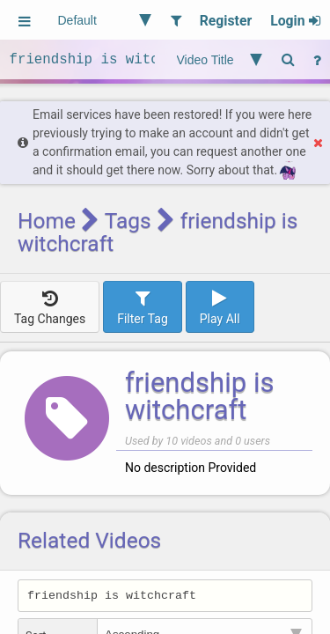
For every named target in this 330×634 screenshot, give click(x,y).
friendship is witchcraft (200, 396)
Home (47, 220)
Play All (220, 306)
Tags (128, 220)
